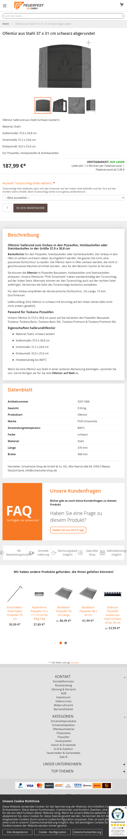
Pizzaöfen (63, 737)
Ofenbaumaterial (63, 729)
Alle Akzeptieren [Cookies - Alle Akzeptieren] (17, 832)
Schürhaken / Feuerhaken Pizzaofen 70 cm (14, 613)
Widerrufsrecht (63, 705)
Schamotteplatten (63, 725)
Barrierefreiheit (63, 709)
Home (5, 23)
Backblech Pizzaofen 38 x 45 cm (88, 611)
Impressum (63, 697)
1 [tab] (60, 643)
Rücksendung (63, 685)
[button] (4, 5)
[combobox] (63, 16)
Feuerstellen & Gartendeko (64, 753)
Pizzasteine (63, 733)
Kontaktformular (63, 681)
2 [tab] (65, 643)
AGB (63, 693)
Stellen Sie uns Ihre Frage (68, 530)
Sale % (63, 757)
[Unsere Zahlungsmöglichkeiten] (63, 788)
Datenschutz (63, 701)
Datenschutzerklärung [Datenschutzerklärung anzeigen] (87, 832)
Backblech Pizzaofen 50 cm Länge (63, 611)
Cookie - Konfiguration (52, 832)
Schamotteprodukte (63, 721)
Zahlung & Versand (63, 689)
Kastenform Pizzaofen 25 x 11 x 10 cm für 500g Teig (39, 613)
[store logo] (29, 6)
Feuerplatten (63, 741)
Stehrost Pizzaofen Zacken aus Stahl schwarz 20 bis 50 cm (112, 615)
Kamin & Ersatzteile (63, 745)
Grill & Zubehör (63, 749)
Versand (74, 662)
